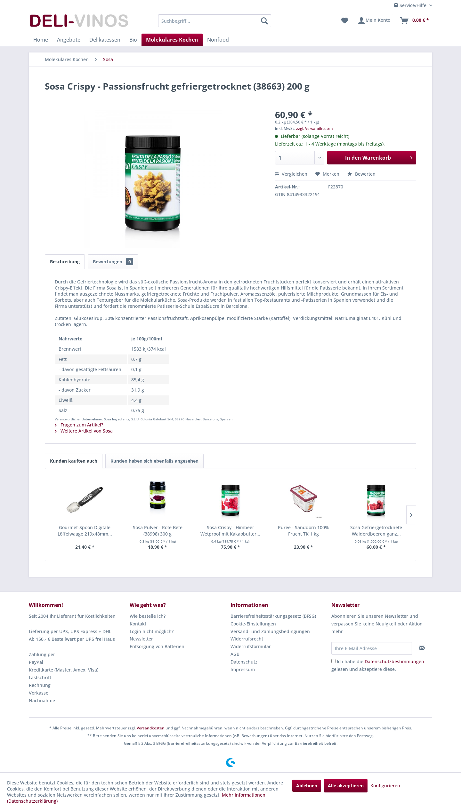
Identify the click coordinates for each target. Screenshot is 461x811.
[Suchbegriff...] (214, 20)
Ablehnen (306, 786)
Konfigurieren (385, 786)
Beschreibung (65, 261)
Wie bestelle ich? (148, 616)
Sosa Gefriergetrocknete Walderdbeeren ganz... (376, 530)
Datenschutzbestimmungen (394, 661)
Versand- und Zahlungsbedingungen (270, 631)
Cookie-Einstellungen (253, 624)
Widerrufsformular (250, 646)
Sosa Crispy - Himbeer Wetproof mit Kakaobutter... (230, 530)
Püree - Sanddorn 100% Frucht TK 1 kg (303, 530)
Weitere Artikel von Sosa (84, 431)
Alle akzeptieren (346, 786)
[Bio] (133, 40)
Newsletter (141, 639)
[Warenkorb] (414, 20)
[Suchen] (264, 20)
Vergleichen (291, 174)
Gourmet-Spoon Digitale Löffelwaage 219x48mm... (85, 530)
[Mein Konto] (373, 20)
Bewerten (361, 174)
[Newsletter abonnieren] (422, 648)
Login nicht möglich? (152, 631)
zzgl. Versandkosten (314, 128)
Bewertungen (113, 261)
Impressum (242, 669)
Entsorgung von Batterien (157, 646)
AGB (234, 654)
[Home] (41, 40)
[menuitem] (214, 20)
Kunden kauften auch (73, 461)
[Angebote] (69, 40)
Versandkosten (151, 728)
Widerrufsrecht (246, 639)
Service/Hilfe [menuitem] (411, 5)
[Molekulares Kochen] (172, 40)
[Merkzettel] (344, 20)
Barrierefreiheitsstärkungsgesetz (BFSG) (273, 616)
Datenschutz (243, 662)
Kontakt (138, 624)
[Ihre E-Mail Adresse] (371, 648)
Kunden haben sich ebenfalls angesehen (154, 461)
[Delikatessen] (105, 40)
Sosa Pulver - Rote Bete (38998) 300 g (157, 530)
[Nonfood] (218, 40)
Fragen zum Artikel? (79, 425)
